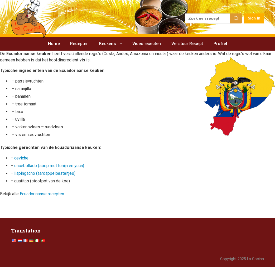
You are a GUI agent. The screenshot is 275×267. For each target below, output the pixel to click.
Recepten (79, 43)
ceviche (21, 158)
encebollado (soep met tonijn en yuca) (49, 165)
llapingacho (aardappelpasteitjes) (44, 173)
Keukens (107, 43)
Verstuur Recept (187, 43)
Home (54, 43)
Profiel (220, 43)
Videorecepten (146, 43)
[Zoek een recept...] (208, 18)
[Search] (236, 18)
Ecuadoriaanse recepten (42, 193)
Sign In (254, 18)
